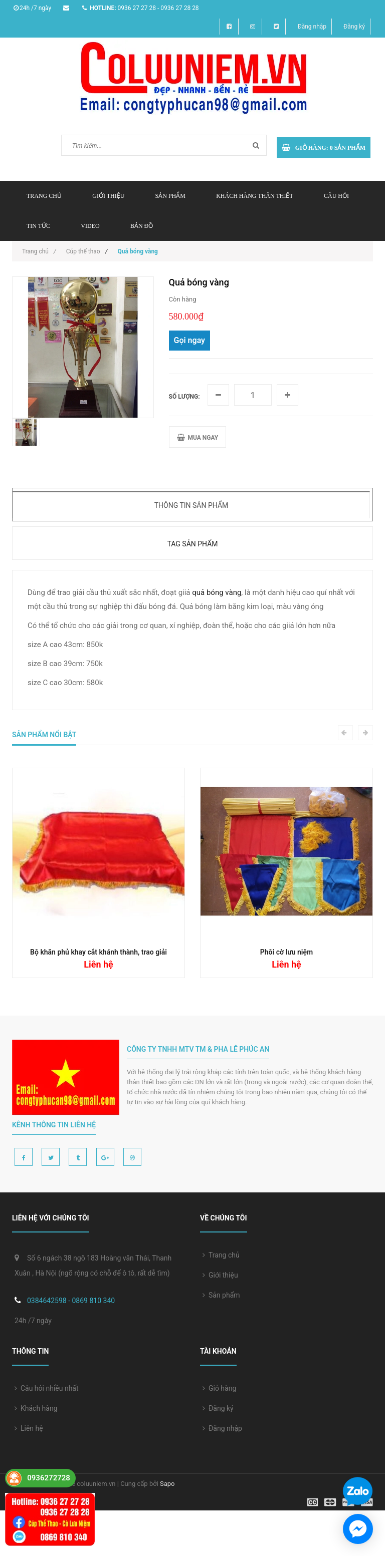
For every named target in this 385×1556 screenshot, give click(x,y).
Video (90, 225)
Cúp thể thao (83, 251)
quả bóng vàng (216, 592)
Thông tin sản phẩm (191, 505)
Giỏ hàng (219, 1388)
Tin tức (38, 225)
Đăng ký (354, 26)
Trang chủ (44, 195)
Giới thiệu (108, 195)
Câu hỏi (336, 195)
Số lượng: (184, 396)
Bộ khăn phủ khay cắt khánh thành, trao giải (98, 952)
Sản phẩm (221, 1295)
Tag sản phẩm (192, 544)
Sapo (167, 1483)
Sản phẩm (170, 195)
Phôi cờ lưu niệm (286, 952)
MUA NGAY (198, 437)
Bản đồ (141, 225)
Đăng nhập (312, 26)
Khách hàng (36, 1408)
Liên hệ (29, 1428)
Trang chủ (221, 1255)
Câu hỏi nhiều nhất (47, 1388)
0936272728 (48, 1477)
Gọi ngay (190, 340)
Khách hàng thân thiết (254, 195)
